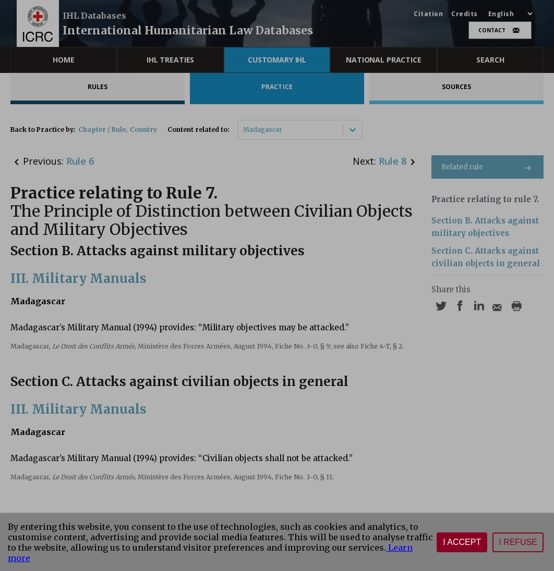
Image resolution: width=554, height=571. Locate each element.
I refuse (518, 542)
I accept (462, 542)
